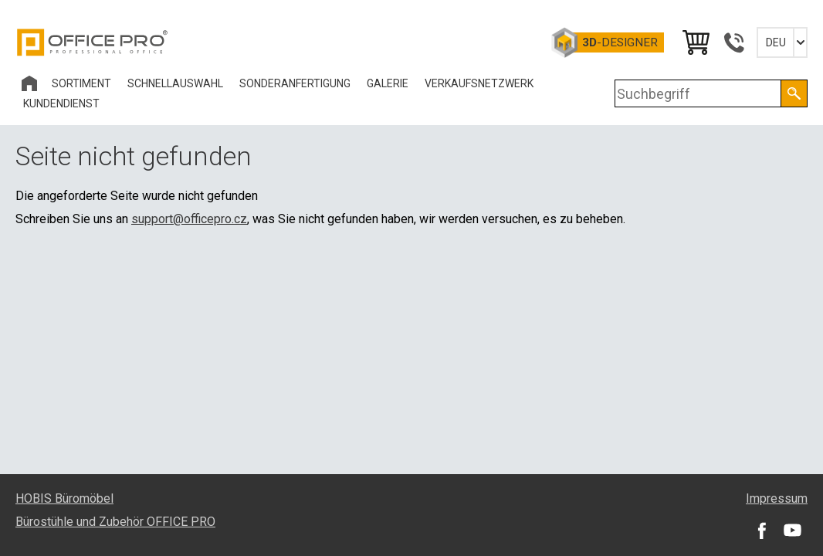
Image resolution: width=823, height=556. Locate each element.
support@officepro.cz (189, 219)
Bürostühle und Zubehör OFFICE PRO (115, 521)
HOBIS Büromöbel (64, 498)
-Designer (620, 42)
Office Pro (92, 42)
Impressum (777, 498)
